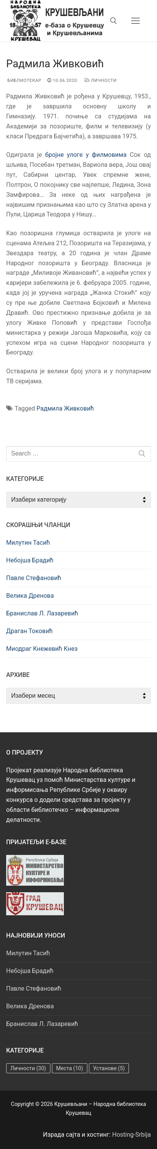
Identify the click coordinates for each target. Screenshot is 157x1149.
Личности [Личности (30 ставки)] (28, 1068)
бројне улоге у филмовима (86, 154)
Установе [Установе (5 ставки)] (109, 1068)
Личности (101, 80)
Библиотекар (23, 80)
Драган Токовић (29, 631)
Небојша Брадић (29, 560)
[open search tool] (113, 20)
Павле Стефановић (33, 578)
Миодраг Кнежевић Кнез (42, 648)
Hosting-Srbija (131, 1134)
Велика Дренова (30, 595)
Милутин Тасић (28, 542)
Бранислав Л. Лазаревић (42, 613)
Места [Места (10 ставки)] (69, 1068)
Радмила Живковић (65, 408)
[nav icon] (135, 21)
